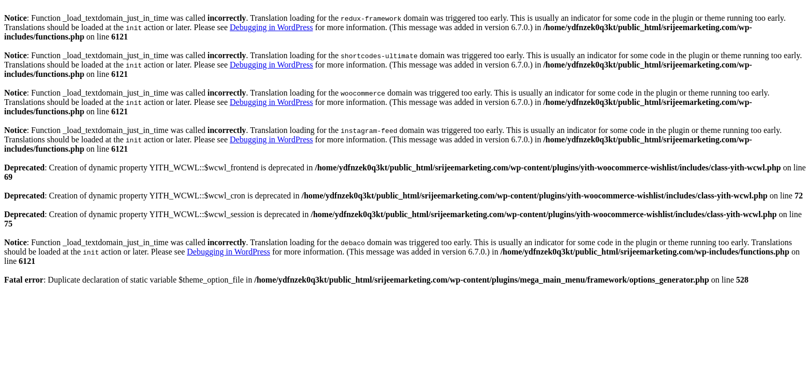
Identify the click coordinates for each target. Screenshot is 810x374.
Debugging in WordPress (271, 27)
